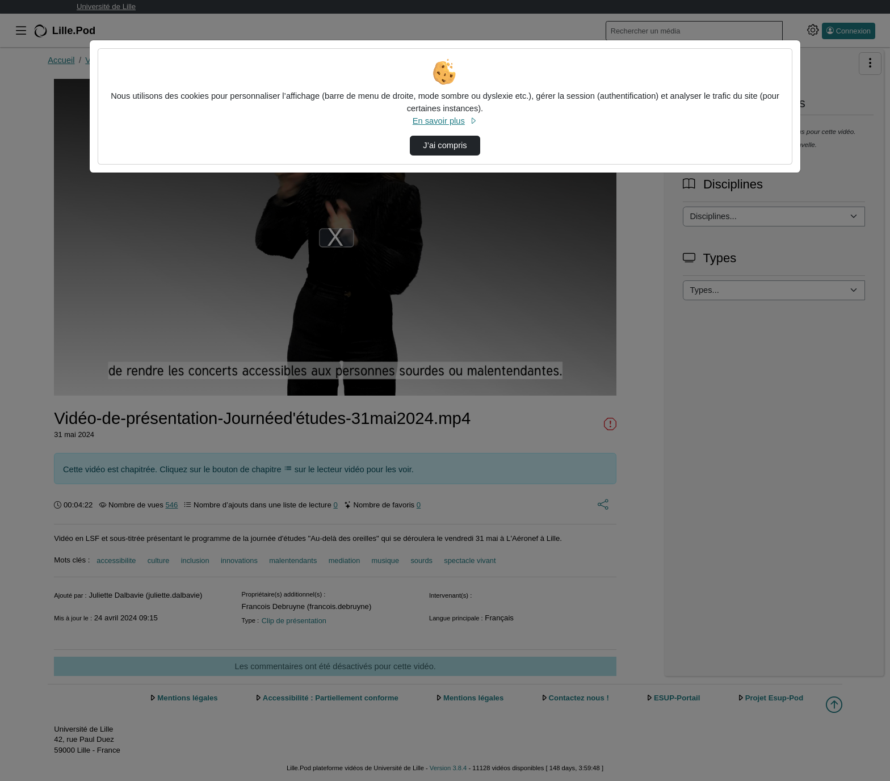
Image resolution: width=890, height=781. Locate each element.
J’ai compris (445, 145)
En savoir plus (445, 121)
